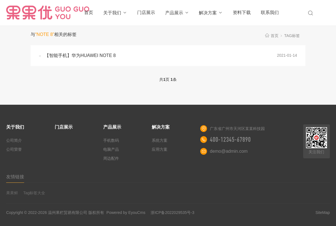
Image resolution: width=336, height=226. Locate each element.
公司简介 (14, 140)
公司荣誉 (14, 149)
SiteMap (323, 212)
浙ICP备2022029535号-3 (172, 212)
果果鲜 (12, 193)
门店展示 (146, 12)
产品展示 (177, 12)
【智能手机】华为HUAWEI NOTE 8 (80, 55)
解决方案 (211, 12)
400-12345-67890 (230, 139)
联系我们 (270, 12)
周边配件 (111, 158)
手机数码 (111, 140)
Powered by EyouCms (125, 212)
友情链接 (15, 176)
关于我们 (115, 12)
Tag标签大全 (34, 193)
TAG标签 (292, 35)
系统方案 (159, 140)
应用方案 (159, 149)
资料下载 (242, 12)
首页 (88, 12)
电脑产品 (111, 149)
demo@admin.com (229, 151)
